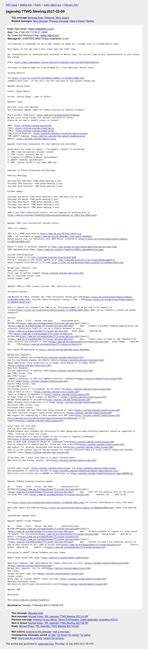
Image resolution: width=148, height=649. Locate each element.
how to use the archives (30, 638)
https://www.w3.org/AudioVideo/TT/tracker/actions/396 (49, 529)
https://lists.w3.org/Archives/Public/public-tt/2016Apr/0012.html (48, 502)
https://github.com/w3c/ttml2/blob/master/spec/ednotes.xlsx (85, 471)
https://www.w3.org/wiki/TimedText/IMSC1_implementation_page (70, 249)
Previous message (59, 21)
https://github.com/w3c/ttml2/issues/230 (89, 413)
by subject (74, 635)
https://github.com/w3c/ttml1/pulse (34, 128)
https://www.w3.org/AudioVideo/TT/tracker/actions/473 (49, 539)
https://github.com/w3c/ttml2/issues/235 (68, 399)
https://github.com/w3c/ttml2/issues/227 (84, 397)
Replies (90, 21)
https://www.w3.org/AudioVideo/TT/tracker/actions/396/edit (41, 531)
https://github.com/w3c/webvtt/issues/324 (60, 573)
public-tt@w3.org (52, 5)
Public (38, 5)
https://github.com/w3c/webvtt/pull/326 (68, 568)
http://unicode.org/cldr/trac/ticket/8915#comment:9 (86, 260)
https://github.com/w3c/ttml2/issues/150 (91, 442)
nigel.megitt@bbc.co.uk (41, 29)
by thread (62, 635)
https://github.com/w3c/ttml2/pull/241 (62, 357)
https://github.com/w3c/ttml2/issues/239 (45, 381)
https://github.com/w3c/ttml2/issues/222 (88, 389)
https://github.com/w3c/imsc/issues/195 (47, 452)
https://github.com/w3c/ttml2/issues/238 (97, 410)
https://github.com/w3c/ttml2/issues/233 (97, 415)
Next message (40, 21)
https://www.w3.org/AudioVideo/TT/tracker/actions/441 (49, 489)
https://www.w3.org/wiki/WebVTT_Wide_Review (65, 558)
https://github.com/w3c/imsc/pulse (32, 125)
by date (52, 635)
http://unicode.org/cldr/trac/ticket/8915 (53, 257)
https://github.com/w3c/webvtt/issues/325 (83, 579)
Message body (35, 18)
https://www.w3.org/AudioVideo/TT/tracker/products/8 (48, 537)
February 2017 (71, 5)
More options (62, 18)
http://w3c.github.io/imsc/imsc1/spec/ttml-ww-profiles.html (84, 247)
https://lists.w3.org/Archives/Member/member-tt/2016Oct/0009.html (48, 78)
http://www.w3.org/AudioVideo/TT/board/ (58, 115)
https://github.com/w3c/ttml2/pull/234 (29, 365)
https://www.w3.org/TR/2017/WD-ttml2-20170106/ (64, 349)
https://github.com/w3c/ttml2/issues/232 (79, 402)
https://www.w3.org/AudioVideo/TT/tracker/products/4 (43, 334)
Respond (49, 18)
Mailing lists (26, 5)
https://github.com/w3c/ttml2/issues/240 (99, 378)
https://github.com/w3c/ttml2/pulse (34, 131)
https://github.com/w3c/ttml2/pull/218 (82, 360)
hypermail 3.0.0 (45, 644)
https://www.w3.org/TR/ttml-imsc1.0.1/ (61, 233)
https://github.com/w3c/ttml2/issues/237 (41, 421)
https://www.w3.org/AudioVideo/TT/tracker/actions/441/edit (41, 492)
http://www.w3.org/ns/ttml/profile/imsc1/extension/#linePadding (42, 418)
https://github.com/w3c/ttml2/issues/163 (102, 444)
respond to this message (38, 631)
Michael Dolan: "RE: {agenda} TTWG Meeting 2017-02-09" (58, 616)
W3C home (11, 5)
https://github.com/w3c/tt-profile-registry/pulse (60, 133)
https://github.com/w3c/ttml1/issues (51, 468)
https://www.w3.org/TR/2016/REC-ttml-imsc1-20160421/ (63, 236)
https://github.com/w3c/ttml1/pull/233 (71, 370)
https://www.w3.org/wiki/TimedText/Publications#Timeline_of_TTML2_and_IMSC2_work (52, 215)
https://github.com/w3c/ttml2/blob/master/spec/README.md (102, 473)
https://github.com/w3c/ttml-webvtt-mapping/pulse (58, 136)
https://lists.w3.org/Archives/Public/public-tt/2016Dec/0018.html (87, 262)
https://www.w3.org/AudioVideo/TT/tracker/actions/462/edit (41, 339)
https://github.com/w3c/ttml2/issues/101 (35, 439)
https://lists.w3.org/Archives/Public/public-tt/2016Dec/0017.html (52, 310)
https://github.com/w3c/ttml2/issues (96, 468)
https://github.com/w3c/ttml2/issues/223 (56, 392)
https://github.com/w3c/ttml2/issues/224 (73, 460)
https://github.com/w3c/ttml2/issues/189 (90, 447)
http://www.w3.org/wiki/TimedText (31, 600)
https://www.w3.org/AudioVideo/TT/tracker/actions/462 (49, 336)
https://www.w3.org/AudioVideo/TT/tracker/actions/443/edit (41, 326)
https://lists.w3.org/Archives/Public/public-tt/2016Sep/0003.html (77, 508)
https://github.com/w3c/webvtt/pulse (36, 139)
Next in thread (77, 21)
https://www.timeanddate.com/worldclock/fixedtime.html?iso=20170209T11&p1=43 (56, 62)
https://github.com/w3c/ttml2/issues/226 (67, 394)
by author (86, 635)
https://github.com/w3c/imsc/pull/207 (62, 273)
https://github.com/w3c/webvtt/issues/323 (84, 584)
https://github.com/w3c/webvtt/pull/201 (106, 563)
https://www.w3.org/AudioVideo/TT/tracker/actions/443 (49, 323)
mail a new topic (61, 631)
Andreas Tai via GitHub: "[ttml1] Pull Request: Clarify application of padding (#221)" (75, 619)
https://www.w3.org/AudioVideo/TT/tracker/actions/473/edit (41, 542)
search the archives (54, 638)
